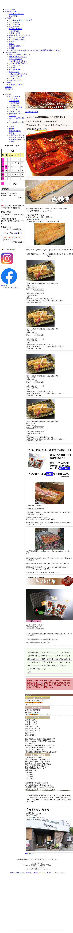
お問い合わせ (20, 872)
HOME (12, 872)
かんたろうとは (59, 872)
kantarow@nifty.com (37, 817)
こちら (42, 642)
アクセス (48, 872)
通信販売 (29, 872)
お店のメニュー (38, 872)
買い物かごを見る (31, 112)
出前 (16, 233)
